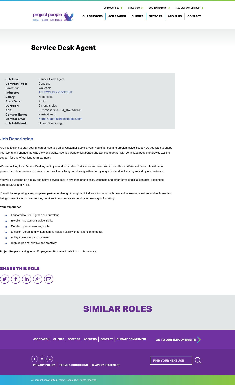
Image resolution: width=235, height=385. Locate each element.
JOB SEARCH (117, 16)
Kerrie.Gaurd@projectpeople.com (60, 118)
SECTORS (155, 16)
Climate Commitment (131, 339)
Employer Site (111, 7)
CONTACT (194, 16)
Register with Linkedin (188, 7)
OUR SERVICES (92, 16)
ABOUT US (175, 16)
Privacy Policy (44, 365)
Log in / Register (158, 7)
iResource (134, 7)
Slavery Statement (106, 365)
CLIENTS (137, 16)
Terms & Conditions (73, 365)
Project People (53, 16)
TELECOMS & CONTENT (56, 92)
